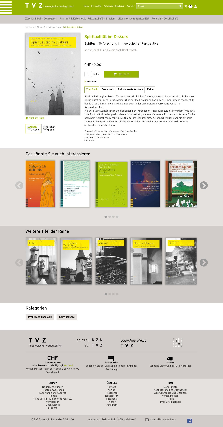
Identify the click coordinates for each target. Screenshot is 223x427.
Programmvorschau (53, 390)
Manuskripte (170, 387)
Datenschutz (109, 419)
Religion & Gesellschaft (165, 18)
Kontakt (130, 6)
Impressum (93, 419)
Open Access (53, 405)
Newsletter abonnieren (160, 419)
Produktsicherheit (170, 402)
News (86, 6)
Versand (68, 365)
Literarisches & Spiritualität (133, 18)
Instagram (111, 405)
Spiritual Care (67, 317)
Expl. (96, 74)
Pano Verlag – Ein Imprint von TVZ (53, 399)
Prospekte (96, 6)
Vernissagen (52, 402)
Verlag (111, 390)
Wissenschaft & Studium (101, 18)
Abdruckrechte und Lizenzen (170, 393)
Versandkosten (170, 396)
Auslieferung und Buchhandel (170, 390)
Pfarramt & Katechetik (72, 18)
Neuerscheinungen (52, 387)
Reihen (53, 396)
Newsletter (111, 396)
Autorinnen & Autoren (114, 6)
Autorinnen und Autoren (52, 393)
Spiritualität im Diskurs (73, 27)
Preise (170, 399)
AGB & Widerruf (127, 419)
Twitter (111, 402)
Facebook (111, 399)
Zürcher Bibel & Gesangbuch (41, 18)
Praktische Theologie (40, 317)
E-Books (52, 408)
